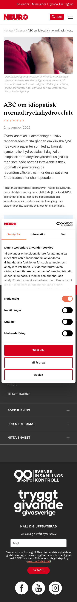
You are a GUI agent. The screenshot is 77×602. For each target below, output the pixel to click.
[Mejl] (38, 543)
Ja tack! (38, 570)
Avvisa (38, 374)
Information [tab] (38, 234)
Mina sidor (39, 4)
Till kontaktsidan (18, 393)
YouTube (38, 588)
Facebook (21, 588)
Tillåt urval (39, 362)
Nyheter (8, 30)
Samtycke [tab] (14, 234)
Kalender (23, 4)
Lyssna (53, 4)
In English (67, 4)
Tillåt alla (38, 350)
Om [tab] (63, 234)
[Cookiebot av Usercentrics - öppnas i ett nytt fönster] (56, 224)
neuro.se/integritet (38, 561)
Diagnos (20, 30)
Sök (57, 17)
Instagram (55, 588)
